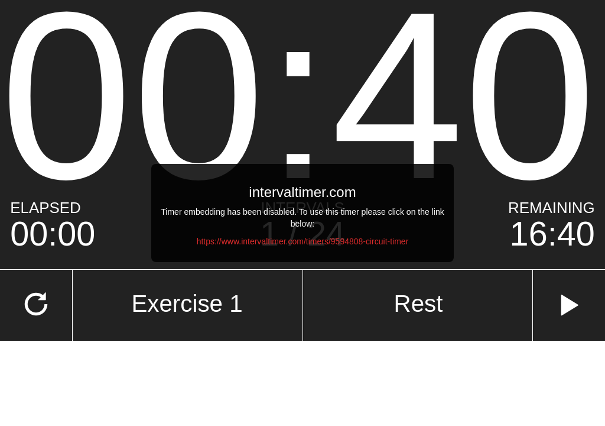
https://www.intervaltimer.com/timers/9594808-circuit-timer (303, 241)
